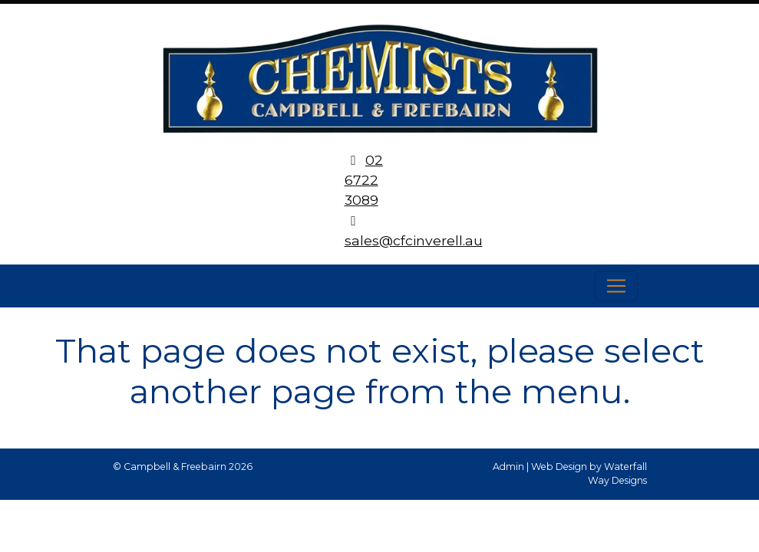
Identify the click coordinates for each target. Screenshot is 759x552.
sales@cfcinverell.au (414, 240)
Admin (508, 466)
